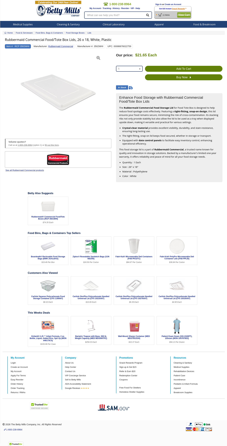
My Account (95, 8)
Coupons (123, 379)
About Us (69, 363)
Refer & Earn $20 (127, 371)
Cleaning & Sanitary (68, 24)
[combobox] (129, 69)
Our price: (124, 55)
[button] (8, 92)
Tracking (107, 8)
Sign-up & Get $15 (127, 367)
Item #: (9, 46)
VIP (132, 8)
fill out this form (52, 145)
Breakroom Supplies (183, 392)
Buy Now (183, 77)
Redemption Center (128, 375)
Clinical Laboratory (114, 24)
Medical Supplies (23, 24)
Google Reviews (72, 388)
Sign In (158, 4)
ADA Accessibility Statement (78, 384)
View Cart (184, 15)
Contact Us (70, 371)
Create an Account (173, 4)
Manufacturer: (41, 46)
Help (138, 8)
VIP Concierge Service (75, 375)
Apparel (159, 24)
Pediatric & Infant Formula (186, 384)
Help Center (70, 367)
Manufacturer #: (85, 46)
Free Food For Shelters (130, 387)
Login (13, 363)
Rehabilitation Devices (184, 371)
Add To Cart (183, 68)
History (116, 8)
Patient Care (179, 375)
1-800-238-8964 (25, 145)
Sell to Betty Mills (73, 379)
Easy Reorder (17, 379)
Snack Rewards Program (130, 363)
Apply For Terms (18, 375)
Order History (17, 384)
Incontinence (179, 379)
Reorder (125, 8)
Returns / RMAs (18, 392)
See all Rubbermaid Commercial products (25, 170)
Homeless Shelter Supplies (131, 392)
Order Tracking (17, 388)
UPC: (110, 46)
